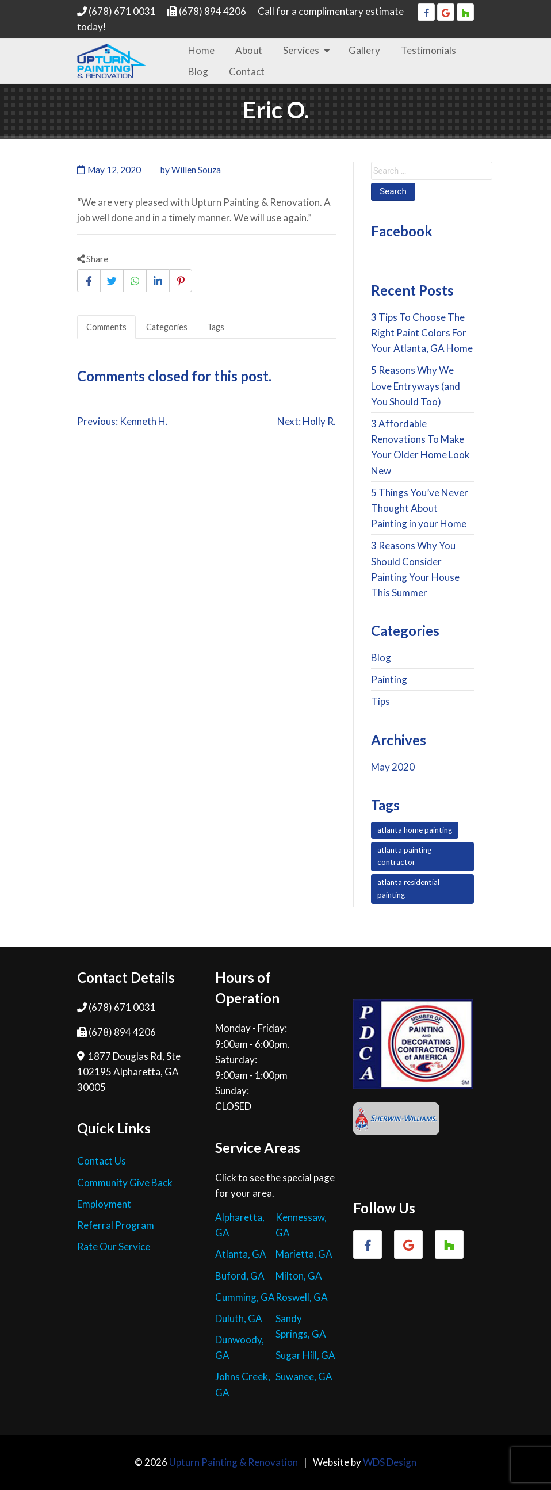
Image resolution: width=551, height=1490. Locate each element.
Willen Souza (196, 169)
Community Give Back (125, 1183)
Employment (104, 1204)
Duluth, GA (238, 1318)
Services (301, 50)
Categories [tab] (167, 327)
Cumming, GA (245, 1297)
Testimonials (428, 50)
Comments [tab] (106, 327)
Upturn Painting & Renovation (233, 1462)
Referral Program (115, 1225)
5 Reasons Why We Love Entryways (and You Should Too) (415, 385)
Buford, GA (240, 1276)
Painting (389, 679)
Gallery (364, 50)
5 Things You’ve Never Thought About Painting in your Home (419, 508)
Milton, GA (299, 1276)
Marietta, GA (304, 1254)
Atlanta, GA (240, 1254)
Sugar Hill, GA (305, 1355)
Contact (247, 72)
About (248, 50)
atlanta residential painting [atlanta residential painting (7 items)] (408, 888)
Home (201, 50)
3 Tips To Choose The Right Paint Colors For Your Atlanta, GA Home (422, 332)
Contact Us (101, 1161)
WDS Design (389, 1462)
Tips (380, 701)
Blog (198, 72)
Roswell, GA (302, 1297)
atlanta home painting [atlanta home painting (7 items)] (414, 829)
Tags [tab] (215, 327)
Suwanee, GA (304, 1376)
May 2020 (393, 767)
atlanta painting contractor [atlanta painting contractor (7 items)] (404, 856)
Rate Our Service (113, 1246)
